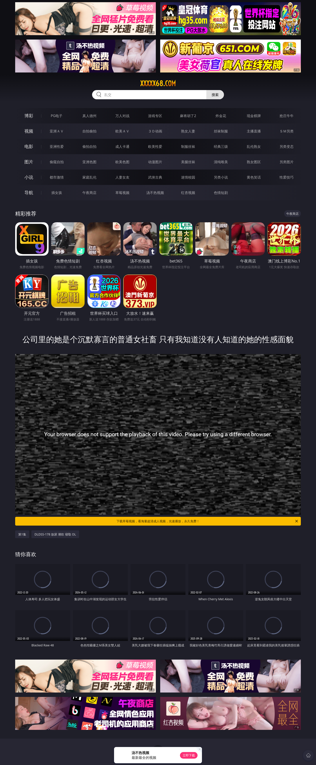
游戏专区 (155, 115)
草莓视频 (122, 192)
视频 (28, 131)
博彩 (28, 116)
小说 (28, 177)
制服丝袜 (188, 146)
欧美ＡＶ (122, 131)
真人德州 (89, 115)
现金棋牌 (254, 115)
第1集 (22, 534)
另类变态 (287, 146)
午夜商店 (89, 192)
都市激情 (57, 177)
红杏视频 (188, 192)
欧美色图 (122, 161)
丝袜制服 (221, 131)
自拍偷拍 (89, 131)
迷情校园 (188, 177)
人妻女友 (122, 177)
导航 (28, 192)
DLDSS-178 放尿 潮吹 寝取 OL (55, 534)
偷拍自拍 (89, 146)
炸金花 (221, 115)
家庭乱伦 (89, 177)
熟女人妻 (188, 131)
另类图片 (287, 161)
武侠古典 (155, 177)
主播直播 (254, 131)
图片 (28, 162)
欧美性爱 (155, 146)
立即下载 (189, 755)
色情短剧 (221, 192)
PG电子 (56, 115)
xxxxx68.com (158, 83)
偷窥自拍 (57, 161)
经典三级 (221, 146)
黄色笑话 (254, 177)
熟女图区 (254, 161)
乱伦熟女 (254, 146)
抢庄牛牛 (287, 115)
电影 (28, 146)
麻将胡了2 (188, 115)
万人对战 (122, 115)
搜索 (215, 94)
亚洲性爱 (57, 146)
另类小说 (221, 177)
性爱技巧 (287, 177)
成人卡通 (122, 146)
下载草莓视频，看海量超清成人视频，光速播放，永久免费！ (207, 521)
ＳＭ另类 (287, 131)
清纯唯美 (221, 161)
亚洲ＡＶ (57, 131)
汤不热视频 (155, 192)
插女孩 (56, 192)
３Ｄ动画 (155, 131)
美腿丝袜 (188, 161)
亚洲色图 (89, 161)
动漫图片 (155, 161)
